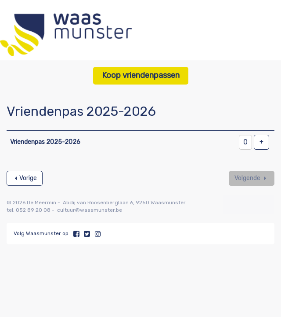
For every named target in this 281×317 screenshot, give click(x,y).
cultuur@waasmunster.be (89, 210)
